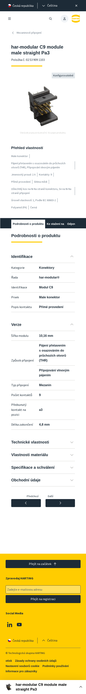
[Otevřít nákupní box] (43, 687)
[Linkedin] (10, 625)
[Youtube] (19, 625)
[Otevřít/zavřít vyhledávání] (50, 19)
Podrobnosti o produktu (28, 223)
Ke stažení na (55, 223)
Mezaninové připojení (26, 33)
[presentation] (49, 6)
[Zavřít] (76, 6)
